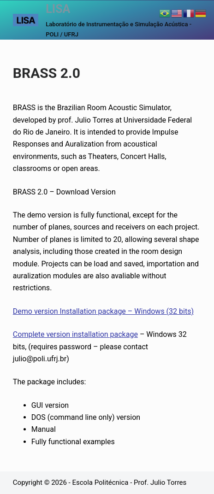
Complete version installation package (75, 334)
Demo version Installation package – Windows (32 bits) (103, 311)
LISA (58, 9)
